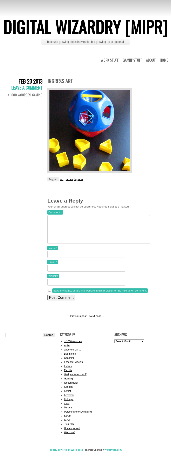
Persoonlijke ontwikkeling (78, 416)
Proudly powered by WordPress (66, 455)
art (61, 179)
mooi (66, 408)
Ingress (78, 179)
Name (52, 253)
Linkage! (68, 404)
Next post (96, 321)
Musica (68, 412)
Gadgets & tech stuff (75, 379)
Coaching (69, 362)
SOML (67, 425)
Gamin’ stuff (132, 60)
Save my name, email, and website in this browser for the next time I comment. (100, 295)
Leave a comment (26, 87)
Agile (67, 350)
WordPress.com (113, 455)
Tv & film (69, 429)
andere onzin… (72, 354)
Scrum (67, 420)
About (151, 60)
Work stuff (110, 60)
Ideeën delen (71, 387)
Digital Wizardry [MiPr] (85, 26)
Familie (68, 375)
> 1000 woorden (19, 94)
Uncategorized (72, 433)
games (69, 179)
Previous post (77, 321)
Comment (55, 212)
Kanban (68, 391)
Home (164, 60)
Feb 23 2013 (30, 81)
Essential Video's (73, 367)
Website (53, 280)
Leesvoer (69, 400)
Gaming (37, 94)
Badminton (70, 358)
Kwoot (67, 396)
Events (68, 371)
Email (52, 267)
